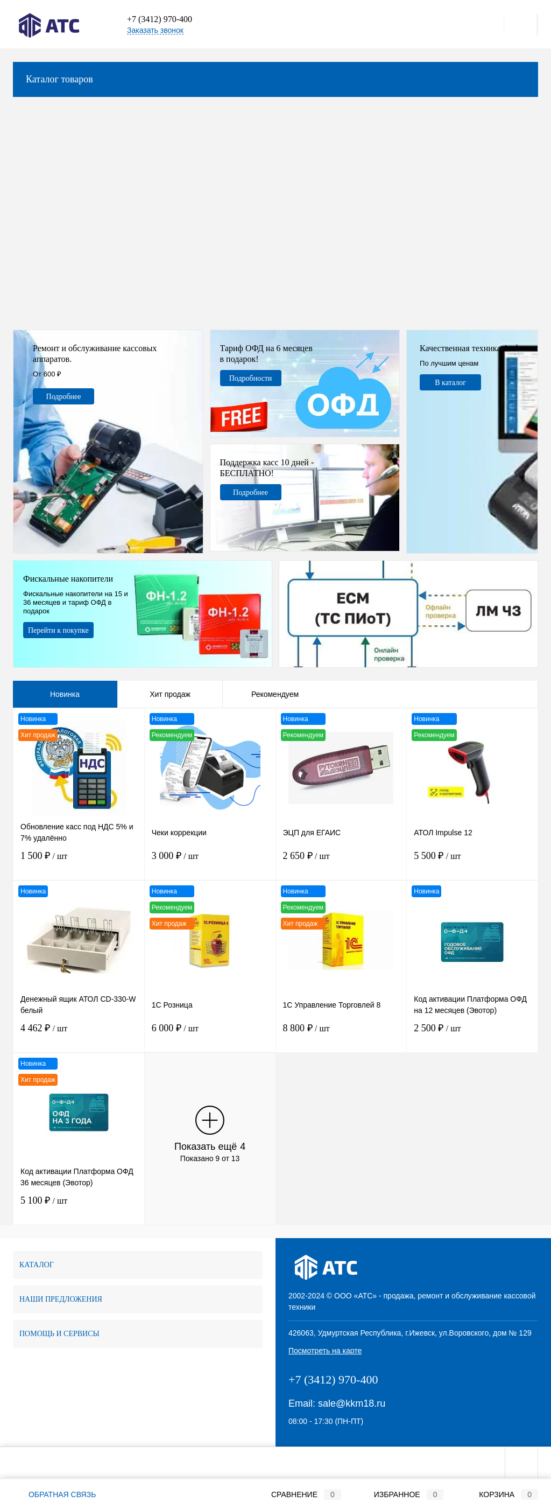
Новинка (65, 694)
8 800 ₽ (341, 1035)
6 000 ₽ (210, 1035)
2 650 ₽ (341, 862)
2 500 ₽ (472, 1035)
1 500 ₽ (78, 862)
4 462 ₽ (78, 1035)
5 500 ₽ (472, 862)
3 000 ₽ (210, 862)
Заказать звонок (155, 30)
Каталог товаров (275, 79)
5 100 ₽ (78, 1207)
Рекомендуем (275, 694)
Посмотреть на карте (325, 1350)
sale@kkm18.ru (351, 1403)
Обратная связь (54, 1494)
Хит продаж (170, 694)
